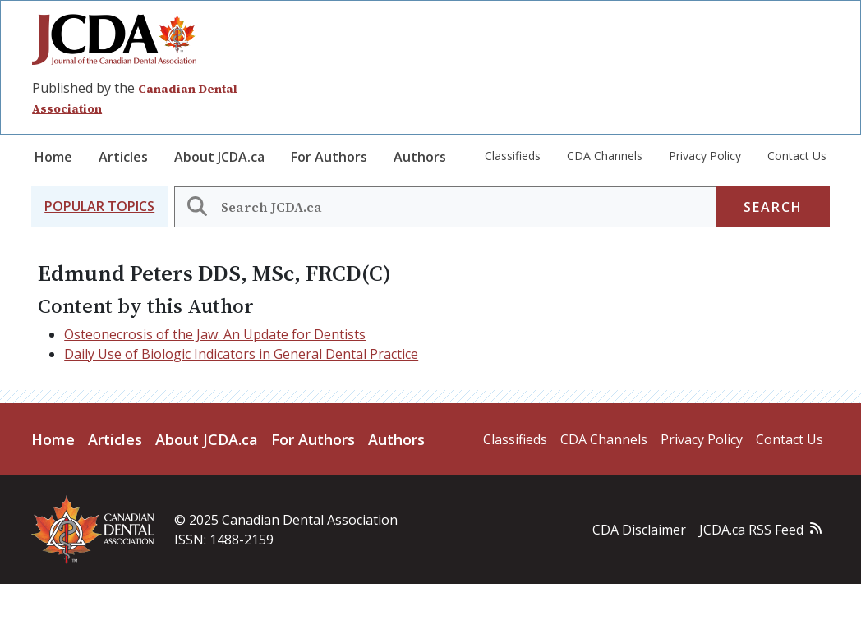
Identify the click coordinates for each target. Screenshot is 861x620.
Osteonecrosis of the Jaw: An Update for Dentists (215, 334)
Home (53, 157)
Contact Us (796, 155)
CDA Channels (604, 155)
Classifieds (513, 155)
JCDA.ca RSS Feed (751, 530)
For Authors (329, 157)
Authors (420, 157)
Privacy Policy (705, 155)
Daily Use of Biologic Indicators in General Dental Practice (241, 354)
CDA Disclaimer (639, 530)
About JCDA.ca (219, 157)
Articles (123, 157)
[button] (99, 206)
